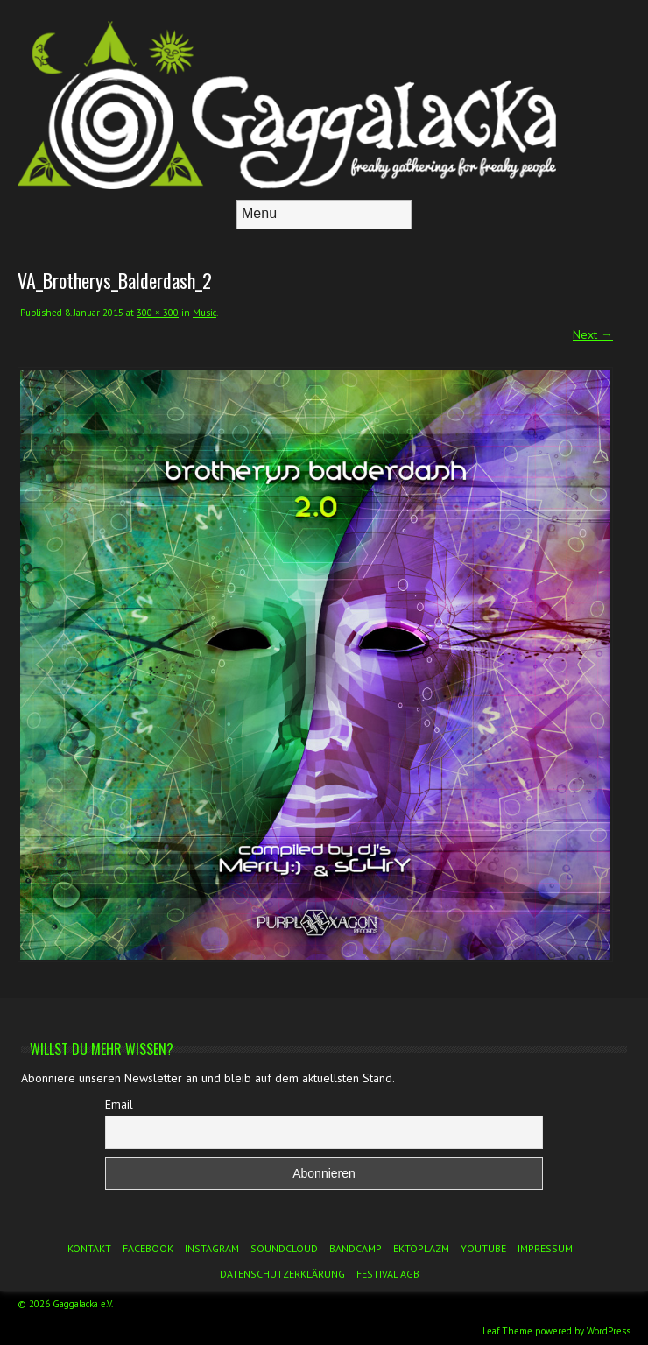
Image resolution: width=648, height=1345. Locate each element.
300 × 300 (158, 312)
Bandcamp (355, 1248)
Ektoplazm (421, 1248)
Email (119, 1104)
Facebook (148, 1248)
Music (204, 312)
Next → (593, 334)
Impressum (545, 1248)
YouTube (483, 1248)
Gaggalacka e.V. (83, 1304)
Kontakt (89, 1248)
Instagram (212, 1248)
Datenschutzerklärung (282, 1273)
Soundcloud (284, 1248)
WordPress (608, 1331)
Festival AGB (387, 1273)
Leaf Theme (507, 1331)
